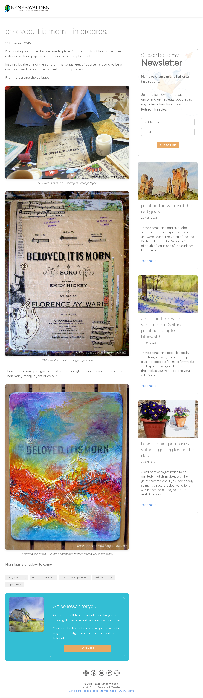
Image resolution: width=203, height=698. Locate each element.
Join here (87, 648)
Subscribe (168, 145)
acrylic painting (16, 577)
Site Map (104, 690)
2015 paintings (103, 577)
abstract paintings (43, 577)
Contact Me (75, 690)
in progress (14, 584)
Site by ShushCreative (122, 690)
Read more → (150, 261)
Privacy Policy (90, 690)
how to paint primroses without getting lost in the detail (167, 449)
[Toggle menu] (196, 8)
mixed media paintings (75, 577)
